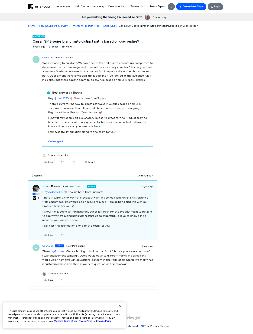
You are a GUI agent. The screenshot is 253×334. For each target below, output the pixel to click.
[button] (191, 6)
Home (32, 26)
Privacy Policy (85, 321)
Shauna (46, 186)
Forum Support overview (53, 26)
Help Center (82, 6)
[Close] (120, 306)
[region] (64, 315)
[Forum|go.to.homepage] (39, 6)
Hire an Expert (157, 6)
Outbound (109, 26)
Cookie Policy (104, 321)
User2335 (47, 57)
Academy (98, 6)
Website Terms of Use (65, 321)
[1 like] (55, 156)
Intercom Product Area (85, 26)
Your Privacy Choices (155, 326)
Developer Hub (117, 6)
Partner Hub (137, 6)
